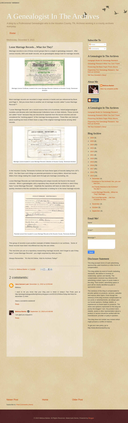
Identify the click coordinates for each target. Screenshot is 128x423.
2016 (92, 172)
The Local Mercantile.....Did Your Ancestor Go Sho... (103, 198)
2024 (92, 145)
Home (13, 33)
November (96, 204)
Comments (94, 49)
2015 (92, 176)
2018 (92, 165)
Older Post (77, 399)
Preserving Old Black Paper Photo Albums (103, 67)
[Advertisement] (44, 377)
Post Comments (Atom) (24, 405)
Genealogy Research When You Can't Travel (104, 64)
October (95, 207)
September (96, 211)
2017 (92, 169)
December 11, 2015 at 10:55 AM (41, 284)
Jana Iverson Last (22, 284)
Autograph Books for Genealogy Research (103, 60)
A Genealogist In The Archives (52, 16)
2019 (92, 162)
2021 (92, 155)
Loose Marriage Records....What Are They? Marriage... (105, 193)
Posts (92, 44)
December (96, 178)
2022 (92, 151)
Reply (17, 304)
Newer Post (12, 399)
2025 (92, 141)
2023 (92, 148)
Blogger (91, 418)
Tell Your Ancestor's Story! (97, 75)
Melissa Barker (20, 311)
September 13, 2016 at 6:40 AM (41, 311)
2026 (92, 138)
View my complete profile (109, 89)
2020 (92, 158)
